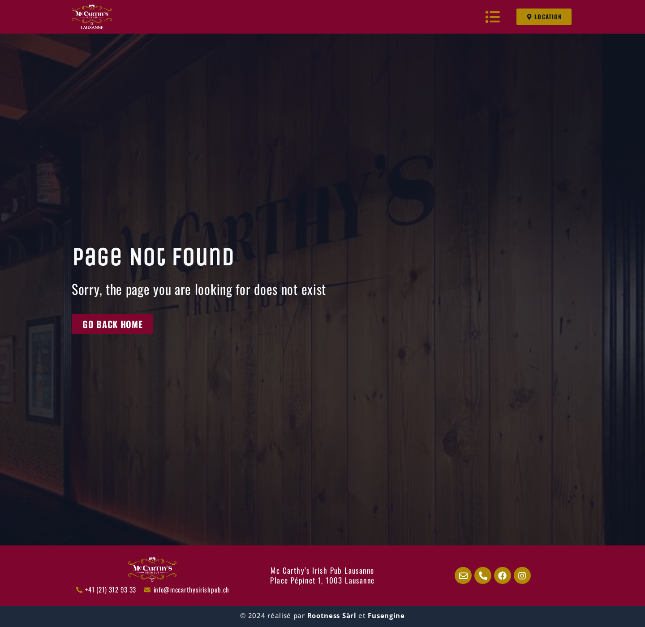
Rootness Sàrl (332, 615)
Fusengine (386, 615)
